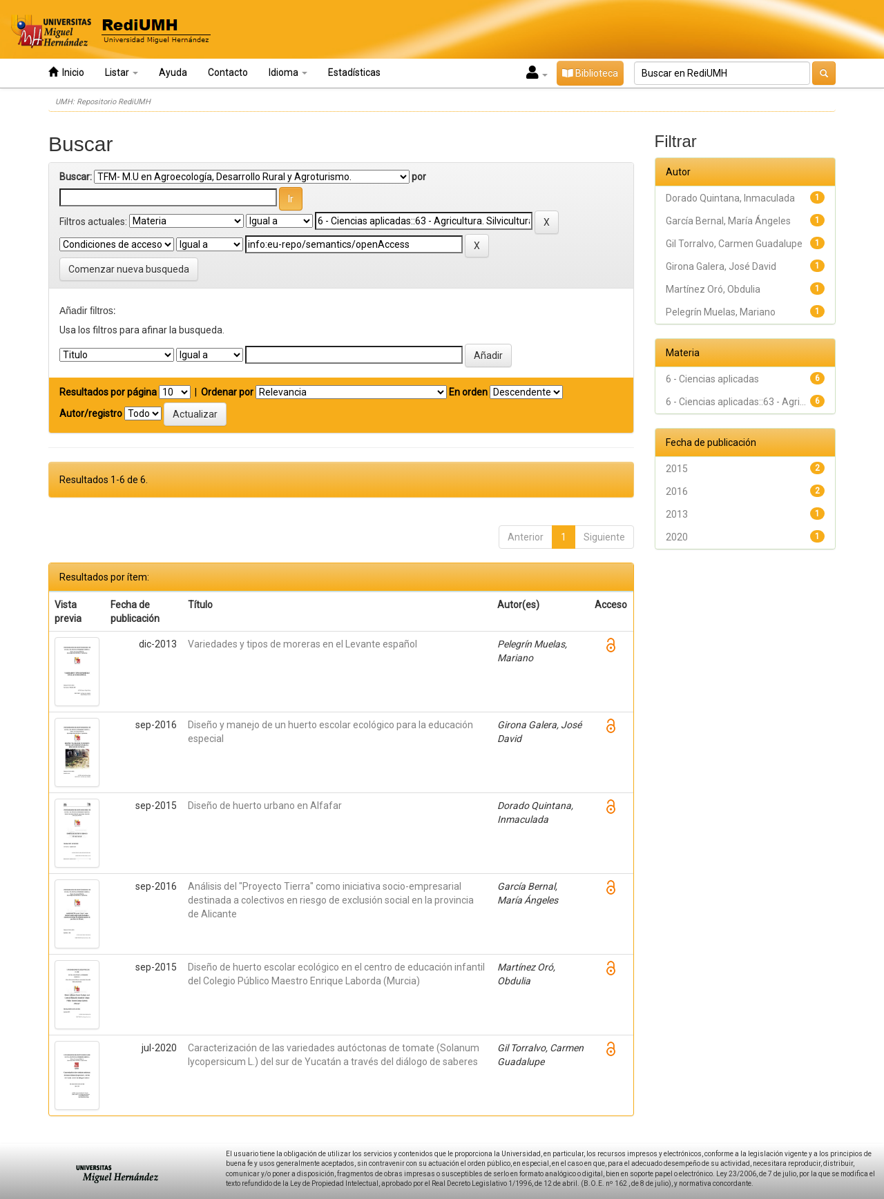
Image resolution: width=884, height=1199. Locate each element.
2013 (677, 514)
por (419, 176)
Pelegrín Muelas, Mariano (721, 312)
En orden (468, 392)
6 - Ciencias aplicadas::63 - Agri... (736, 401)
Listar (121, 72)
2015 (677, 468)
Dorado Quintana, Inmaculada (730, 198)
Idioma (288, 72)
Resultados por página (108, 392)
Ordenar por (227, 392)
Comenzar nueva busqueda (128, 269)
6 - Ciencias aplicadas (712, 378)
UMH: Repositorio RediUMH (103, 101)
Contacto (228, 72)
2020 (677, 537)
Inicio (66, 72)
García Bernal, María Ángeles (728, 220)
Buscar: (75, 176)
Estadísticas (354, 72)
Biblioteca (590, 73)
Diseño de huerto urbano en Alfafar (265, 805)
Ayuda (173, 72)
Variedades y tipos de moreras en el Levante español (302, 644)
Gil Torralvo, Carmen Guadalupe (734, 243)
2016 (677, 491)
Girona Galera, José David (721, 266)
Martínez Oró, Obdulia (713, 289)
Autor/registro (90, 413)
